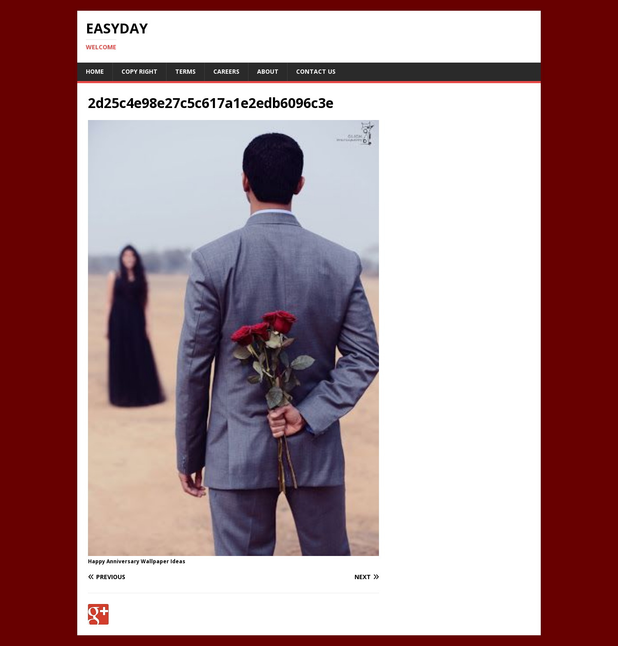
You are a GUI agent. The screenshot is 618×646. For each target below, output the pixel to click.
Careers (226, 71)
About (268, 71)
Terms (185, 71)
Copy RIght (139, 71)
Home (95, 71)
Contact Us (316, 71)
